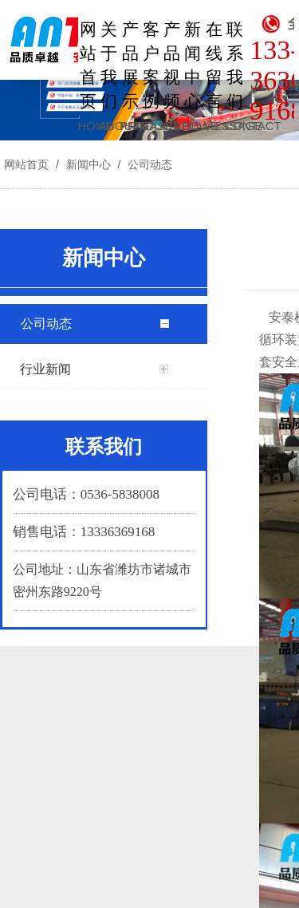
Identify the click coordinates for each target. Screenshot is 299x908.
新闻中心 (88, 164)
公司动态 (148, 164)
